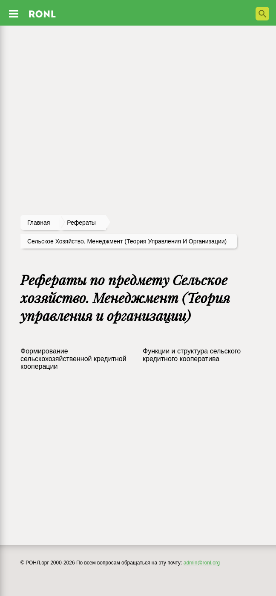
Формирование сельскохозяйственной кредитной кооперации (73, 358)
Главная (38, 222)
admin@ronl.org (202, 563)
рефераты (81, 222)
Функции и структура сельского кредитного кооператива (192, 354)
